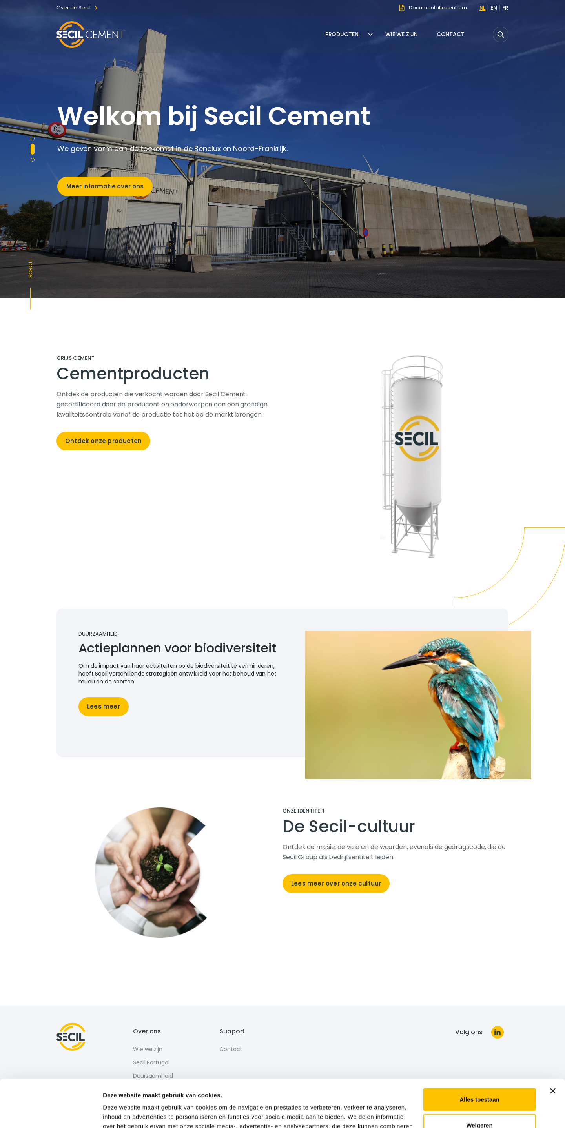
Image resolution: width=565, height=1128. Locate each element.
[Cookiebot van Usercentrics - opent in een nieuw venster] (50, 1113)
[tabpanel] (169, 406)
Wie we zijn (401, 34)
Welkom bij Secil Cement (213, 115)
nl (482, 8)
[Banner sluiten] (553, 1046)
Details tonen (121, 1112)
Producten (342, 34)
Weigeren (479, 1080)
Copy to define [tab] (33, 149)
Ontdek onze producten (103, 441)
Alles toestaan (479, 1054)
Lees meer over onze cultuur (336, 883)
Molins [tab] (33, 138)
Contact (451, 34)
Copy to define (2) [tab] (33, 160)
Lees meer (103, 706)
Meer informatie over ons (105, 186)
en (493, 8)
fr (505, 8)
